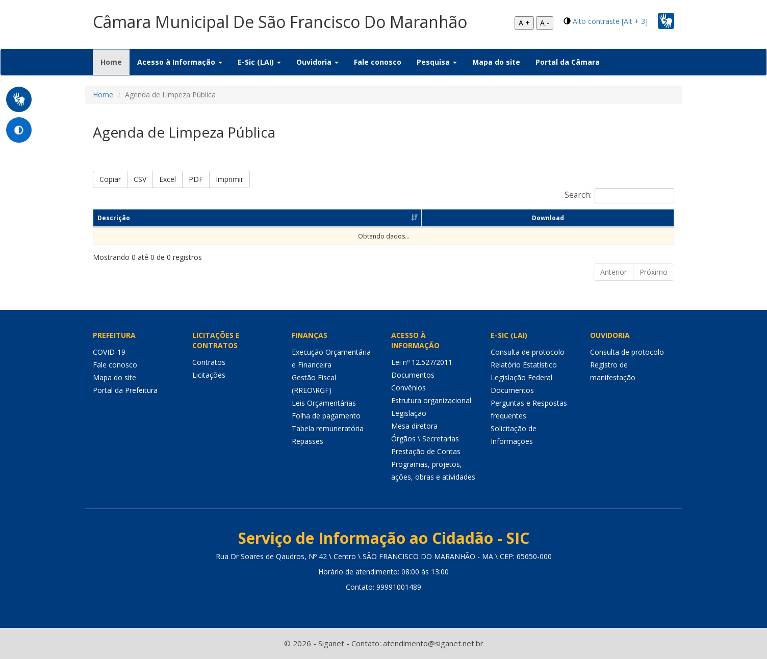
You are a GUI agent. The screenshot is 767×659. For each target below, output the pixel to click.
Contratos (208, 362)
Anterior (613, 272)
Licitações (208, 375)
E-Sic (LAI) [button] (259, 62)
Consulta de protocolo (528, 352)
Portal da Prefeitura (125, 390)
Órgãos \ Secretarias (425, 438)
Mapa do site (496, 62)
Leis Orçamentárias (324, 403)
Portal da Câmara (567, 62)
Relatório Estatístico (524, 365)
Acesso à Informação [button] (179, 62)
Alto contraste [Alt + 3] (610, 21)
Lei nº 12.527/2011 (421, 362)
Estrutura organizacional (431, 400)
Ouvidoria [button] (317, 62)
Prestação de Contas (426, 451)
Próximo (654, 272)
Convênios (408, 387)
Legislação (408, 413)
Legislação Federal (521, 377)
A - (544, 23)
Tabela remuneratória (328, 428)
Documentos (412, 375)
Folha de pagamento (326, 415)
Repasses (307, 441)
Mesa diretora (414, 426)
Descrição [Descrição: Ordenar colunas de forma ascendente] (113, 218)
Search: (619, 195)
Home (115, 62)
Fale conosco (377, 62)
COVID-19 (109, 352)
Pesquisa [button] (437, 62)
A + (524, 23)
